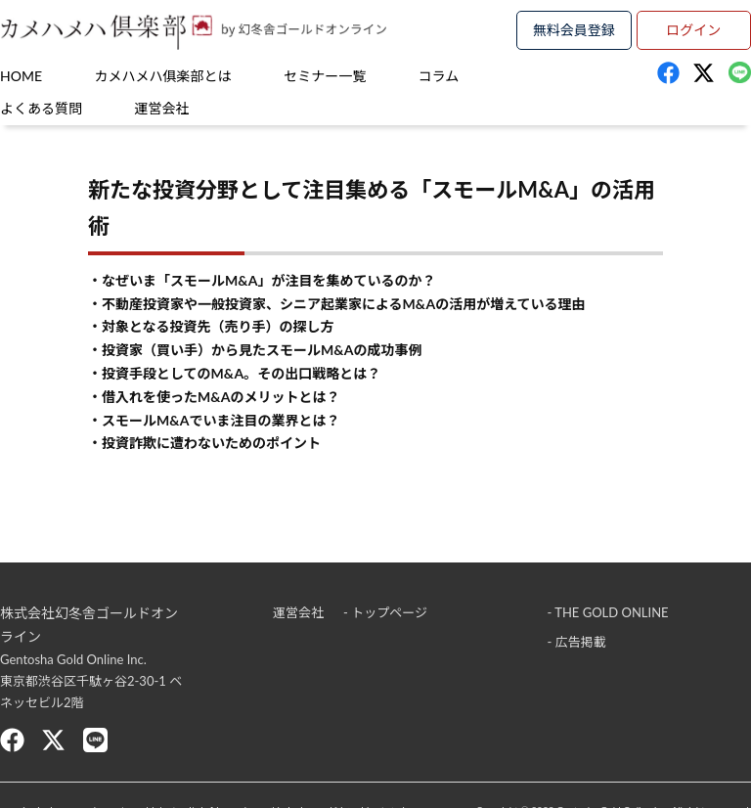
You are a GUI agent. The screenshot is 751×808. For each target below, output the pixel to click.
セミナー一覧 (325, 75)
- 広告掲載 (577, 642)
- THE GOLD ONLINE (608, 612)
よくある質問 (41, 108)
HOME (21, 75)
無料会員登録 (574, 30)
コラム (439, 75)
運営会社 (162, 108)
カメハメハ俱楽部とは (163, 75)
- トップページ (385, 612)
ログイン (693, 30)
